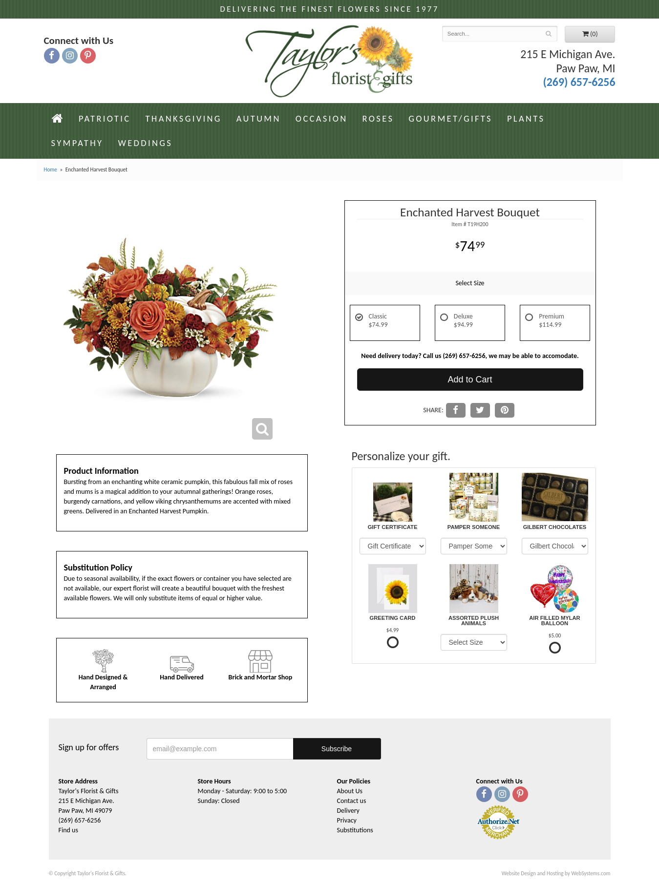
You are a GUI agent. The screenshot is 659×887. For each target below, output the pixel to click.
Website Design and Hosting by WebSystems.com (556, 873)
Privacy (347, 820)
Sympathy (77, 142)
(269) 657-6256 (579, 82)
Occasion (322, 118)
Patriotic (105, 118)
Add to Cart (469, 379)
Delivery (348, 810)
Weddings (145, 142)
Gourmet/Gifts (450, 118)
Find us (68, 830)
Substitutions (355, 830)
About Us (350, 791)
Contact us (351, 801)
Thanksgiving (183, 118)
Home (50, 169)
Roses (378, 118)
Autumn (258, 118)
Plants (526, 118)
